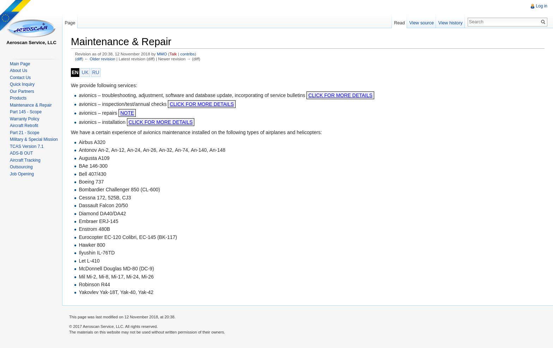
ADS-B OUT (21, 153)
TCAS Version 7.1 (26, 146)
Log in (541, 6)
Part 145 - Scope (26, 111)
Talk (173, 54)
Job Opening (22, 174)
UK (85, 72)
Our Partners (22, 91)
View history (450, 22)
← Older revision (99, 58)
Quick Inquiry (22, 84)
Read (399, 22)
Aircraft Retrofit (24, 125)
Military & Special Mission (34, 139)
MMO (162, 54)
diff (79, 58)
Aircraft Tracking (25, 160)
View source (421, 22)
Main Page (20, 63)
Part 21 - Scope (24, 132)
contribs (187, 54)
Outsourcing (21, 166)
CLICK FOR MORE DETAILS (340, 95)
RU (95, 72)
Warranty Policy (25, 118)
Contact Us (20, 77)
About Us (18, 70)
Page (70, 22)
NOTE (127, 113)
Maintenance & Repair (31, 105)
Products (18, 98)
